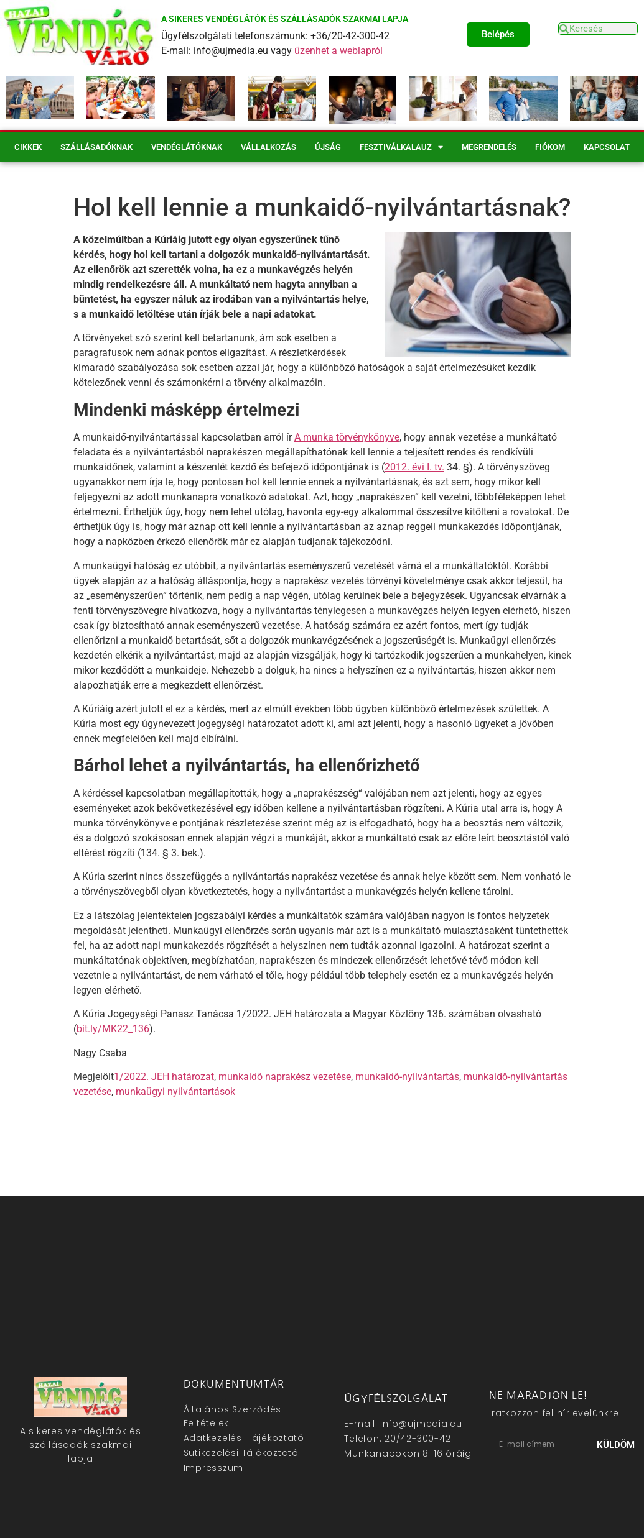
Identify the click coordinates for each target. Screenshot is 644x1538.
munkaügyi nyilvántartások (175, 1091)
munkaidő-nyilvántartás (407, 1077)
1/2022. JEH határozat (164, 1077)
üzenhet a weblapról (338, 51)
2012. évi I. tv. (414, 467)
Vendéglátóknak (186, 147)
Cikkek (28, 147)
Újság (328, 147)
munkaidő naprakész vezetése (284, 1077)
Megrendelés (489, 147)
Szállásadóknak (96, 147)
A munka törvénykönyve (346, 437)
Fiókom (550, 147)
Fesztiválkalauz (401, 147)
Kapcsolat (607, 147)
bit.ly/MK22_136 (113, 1029)
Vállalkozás (268, 147)
